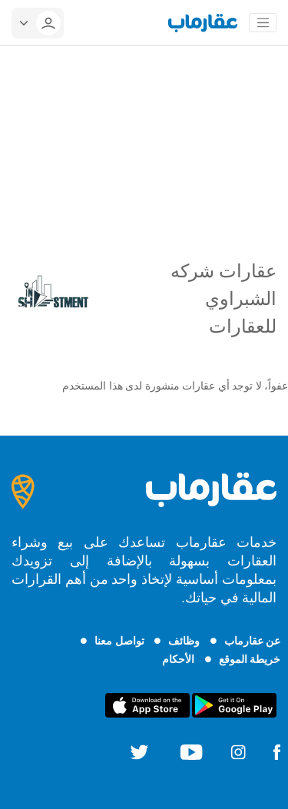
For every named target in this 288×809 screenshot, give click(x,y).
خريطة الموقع (249, 659)
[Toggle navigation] (262, 23)
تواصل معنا (119, 641)
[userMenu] (38, 23)
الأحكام (178, 659)
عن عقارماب (252, 641)
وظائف (184, 641)
